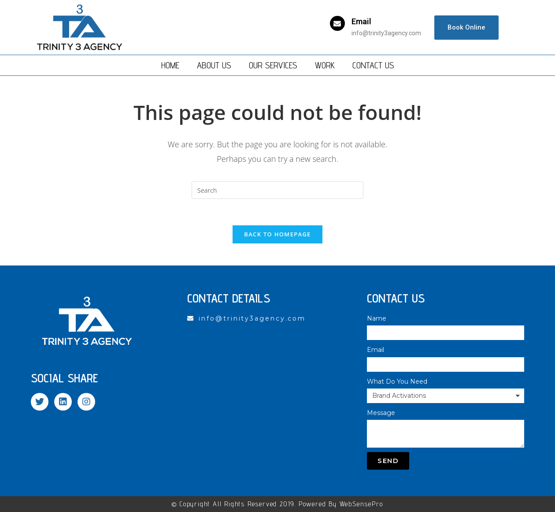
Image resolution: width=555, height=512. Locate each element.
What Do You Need (397, 381)
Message (381, 413)
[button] (466, 27)
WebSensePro (361, 504)
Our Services (273, 65)
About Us (214, 65)
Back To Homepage (277, 234)
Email (361, 21)
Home (170, 65)
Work (325, 65)
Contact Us (373, 65)
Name (376, 318)
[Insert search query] (277, 190)
